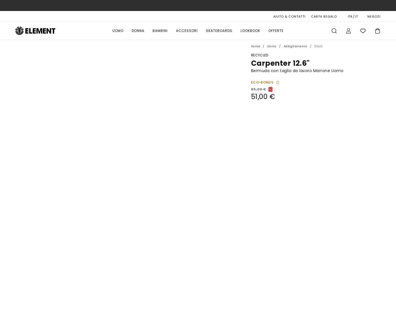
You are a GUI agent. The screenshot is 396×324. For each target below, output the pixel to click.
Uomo (117, 30)
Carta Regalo (324, 16)
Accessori (187, 30)
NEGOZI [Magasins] (374, 16)
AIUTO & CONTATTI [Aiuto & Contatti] (289, 16)
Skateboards (219, 30)
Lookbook (250, 30)
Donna (138, 30)
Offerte (276, 30)
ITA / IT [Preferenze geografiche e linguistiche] (353, 16)
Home (255, 46)
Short (318, 46)
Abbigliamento (295, 46)
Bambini (160, 30)
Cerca (334, 31)
